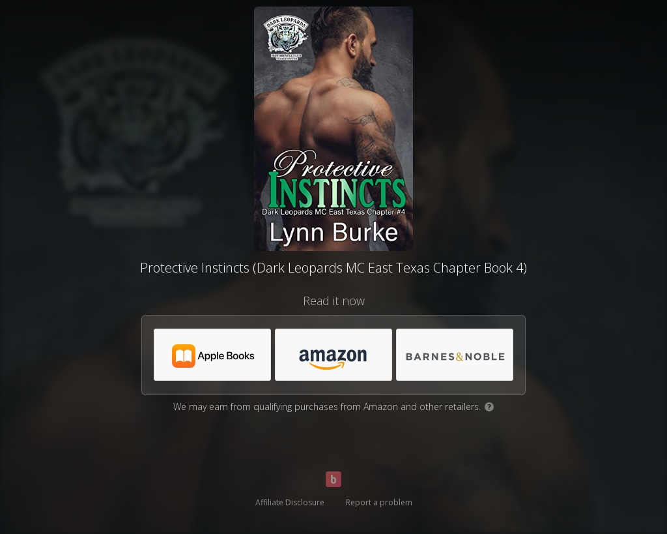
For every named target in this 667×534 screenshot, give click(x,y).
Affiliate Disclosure (289, 502)
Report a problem (379, 502)
